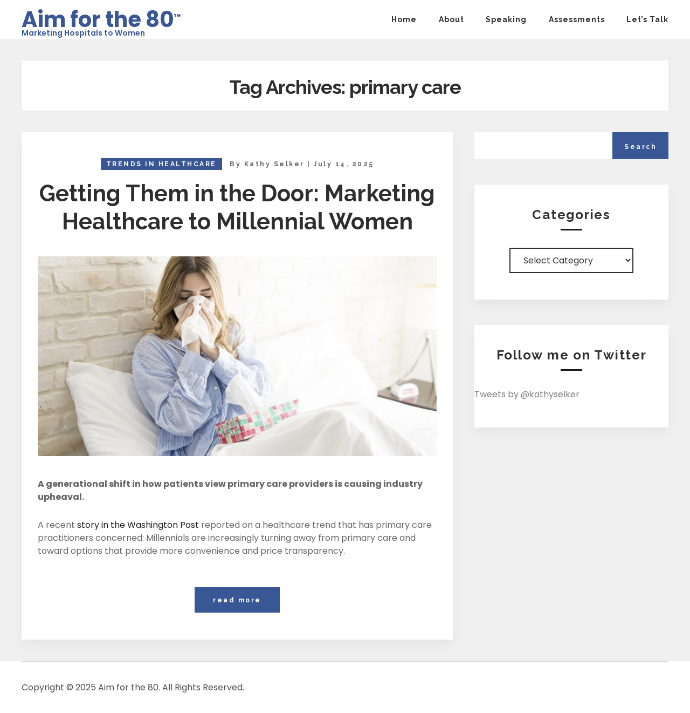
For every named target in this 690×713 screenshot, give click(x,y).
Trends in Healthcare (161, 164)
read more (237, 600)
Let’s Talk (647, 19)
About (451, 19)
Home (404, 19)
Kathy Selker (274, 164)
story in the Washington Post (138, 525)
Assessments (577, 19)
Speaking (506, 19)
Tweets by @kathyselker (526, 394)
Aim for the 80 (101, 16)
